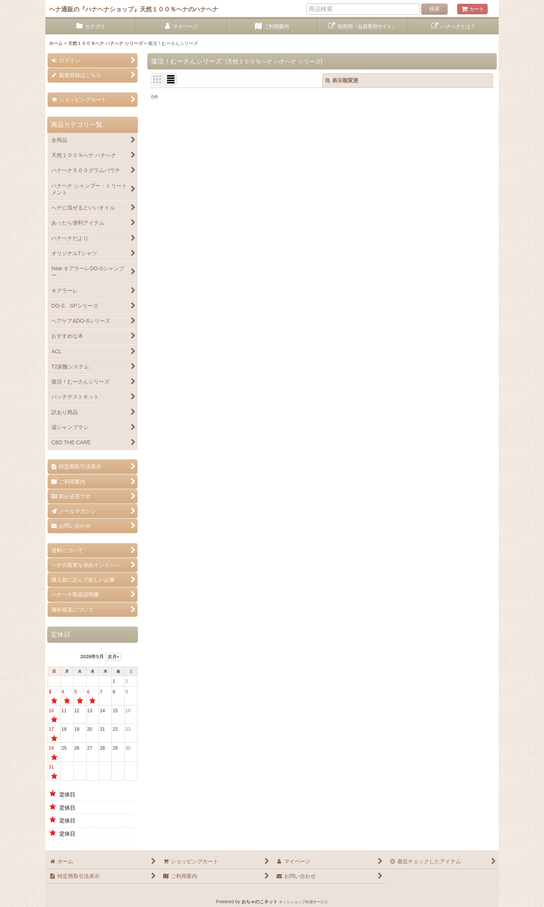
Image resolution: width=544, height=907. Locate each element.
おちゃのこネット (259, 901)
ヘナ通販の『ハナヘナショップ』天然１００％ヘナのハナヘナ (133, 9)
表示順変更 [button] (342, 80)
